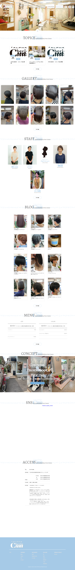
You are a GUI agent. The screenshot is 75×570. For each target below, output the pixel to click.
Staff (33, 554)
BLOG (59, 3)
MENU (47, 3)
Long (44, 561)
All (43, 554)
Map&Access (34, 556)
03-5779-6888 (38, 7)
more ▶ (37, 69)
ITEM (65, 3)
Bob (44, 556)
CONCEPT (18, 3)
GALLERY (26, 3)
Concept (33, 558)
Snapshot (45, 563)
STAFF (54, 3)
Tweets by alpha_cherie (47, 405)
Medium (44, 559)
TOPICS (41, 3)
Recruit (55, 554)
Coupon (22, 559)
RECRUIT (72, 3)
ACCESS (33, 3)
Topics (22, 556)
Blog (21, 554)
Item (21, 558)
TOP (10, 552)
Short (44, 558)
